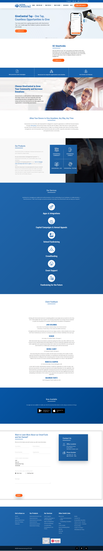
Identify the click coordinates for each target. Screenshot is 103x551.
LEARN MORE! (21, 31)
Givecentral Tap (33, 464)
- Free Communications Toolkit (65, 519)
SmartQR (33, 465)
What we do (48, 5)
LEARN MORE (58, 60)
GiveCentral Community (36, 520)
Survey (60, 533)
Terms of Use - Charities (80, 524)
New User (18, 473)
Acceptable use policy (79, 520)
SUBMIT (19, 495)
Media (75, 516)
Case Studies (62, 525)
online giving (33, 125)
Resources (66, 5)
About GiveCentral (19, 520)
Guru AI (33, 462)
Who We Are (39, 5)
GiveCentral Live (34, 518)
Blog (71, 5)
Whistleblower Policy (79, 530)
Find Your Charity (81, 5)
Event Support (47, 516)
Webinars (17, 524)
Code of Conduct (78, 528)
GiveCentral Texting (34, 526)
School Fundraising (48, 523)
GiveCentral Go (33, 522)
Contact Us (77, 518)
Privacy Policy (77, 526)
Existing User (29, 473)
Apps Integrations (49, 522)
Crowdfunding (47, 525)
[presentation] (25, 489)
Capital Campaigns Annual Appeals (49, 519)
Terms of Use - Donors (79, 522)
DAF (33, 460)
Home (33, 5)
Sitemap (61, 531)
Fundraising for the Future (48, 528)
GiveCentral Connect (35, 524)
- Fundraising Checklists (65, 522)
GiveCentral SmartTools (35, 516)
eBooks (60, 529)
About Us (17, 518)
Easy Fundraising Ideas (64, 527)
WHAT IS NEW (57, 5)
